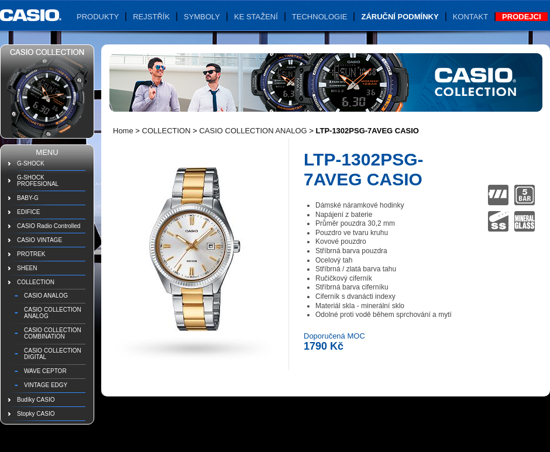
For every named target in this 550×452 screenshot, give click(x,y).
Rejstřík (151, 16)
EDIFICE (28, 212)
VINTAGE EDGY (45, 385)
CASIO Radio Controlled (48, 226)
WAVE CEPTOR (45, 371)
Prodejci (521, 16)
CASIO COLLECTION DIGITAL (52, 353)
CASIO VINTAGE (39, 240)
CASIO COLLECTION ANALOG (52, 312)
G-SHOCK (30, 163)
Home (123, 130)
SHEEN (27, 268)
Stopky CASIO (35, 413)
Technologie (320, 16)
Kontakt (470, 16)
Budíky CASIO (35, 399)
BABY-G (28, 198)
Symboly (202, 16)
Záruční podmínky (399, 16)
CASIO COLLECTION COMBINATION (52, 333)
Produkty (98, 16)
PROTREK (31, 254)
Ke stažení (256, 16)
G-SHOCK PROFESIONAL (38, 180)
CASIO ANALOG (46, 295)
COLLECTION (35, 282)
